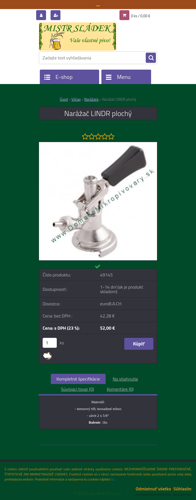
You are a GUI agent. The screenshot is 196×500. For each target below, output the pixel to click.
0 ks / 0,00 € (140, 16)
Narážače (91, 99)
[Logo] (77, 36)
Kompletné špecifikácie (78, 378)
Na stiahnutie (125, 378)
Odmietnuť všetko (153, 488)
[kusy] (50, 343)
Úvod (64, 99)
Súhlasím (182, 488)
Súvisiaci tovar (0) (77, 389)
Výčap (76, 99)
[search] (151, 58)
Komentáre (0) (120, 389)
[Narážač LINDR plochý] (98, 144)
